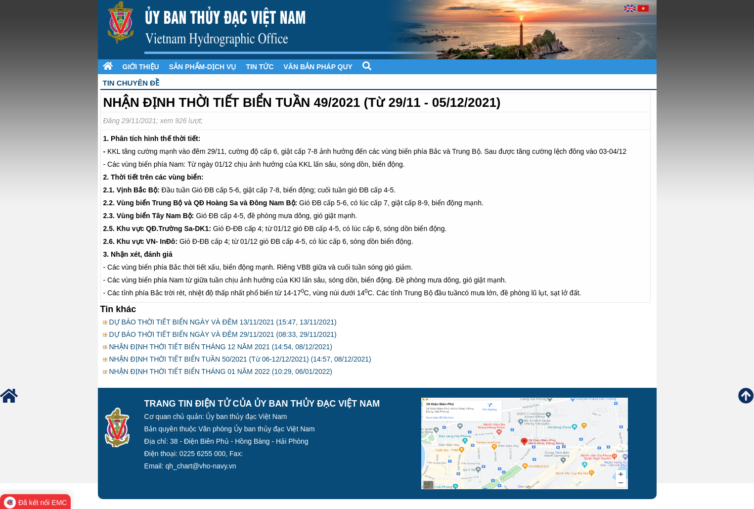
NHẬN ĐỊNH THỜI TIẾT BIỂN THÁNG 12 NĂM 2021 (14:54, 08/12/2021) (220, 347)
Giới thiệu (141, 67)
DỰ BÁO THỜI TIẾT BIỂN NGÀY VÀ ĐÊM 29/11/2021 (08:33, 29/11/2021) (222, 334)
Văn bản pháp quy (318, 67)
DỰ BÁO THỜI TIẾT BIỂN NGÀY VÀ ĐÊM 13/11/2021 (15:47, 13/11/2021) (222, 322)
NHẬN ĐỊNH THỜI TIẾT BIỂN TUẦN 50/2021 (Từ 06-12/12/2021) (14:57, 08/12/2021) (240, 359)
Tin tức (259, 67)
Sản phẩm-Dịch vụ (202, 67)
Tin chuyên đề (131, 83)
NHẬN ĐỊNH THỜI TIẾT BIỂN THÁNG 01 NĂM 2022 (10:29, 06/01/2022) (220, 371)
